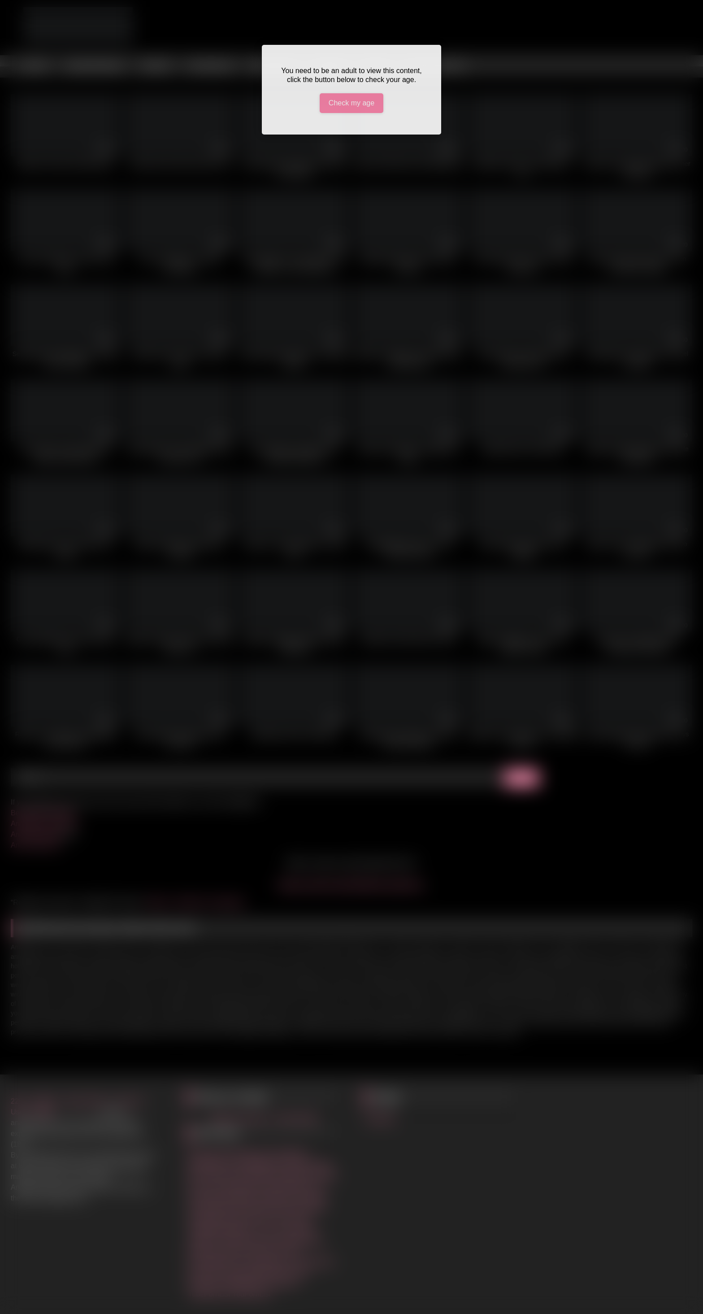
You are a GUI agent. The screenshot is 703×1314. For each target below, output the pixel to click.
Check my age (351, 103)
